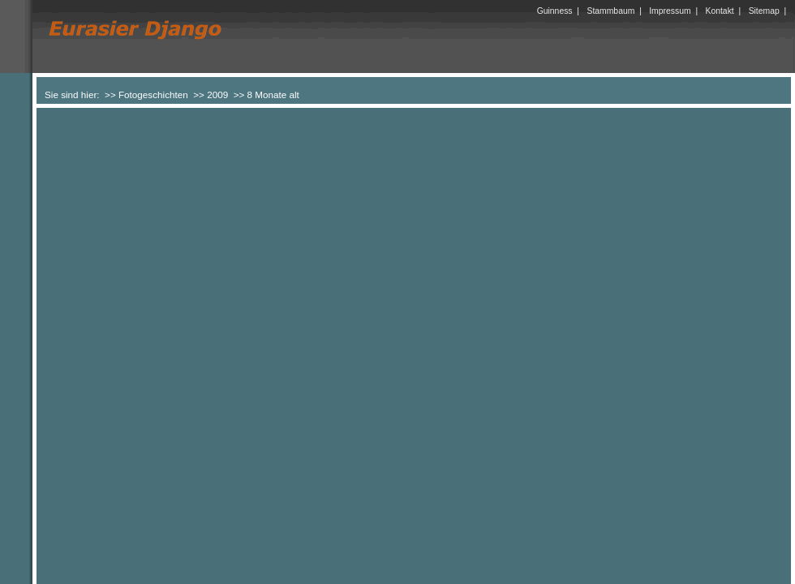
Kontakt (720, 10)
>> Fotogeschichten (146, 94)
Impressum (669, 10)
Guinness (555, 10)
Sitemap (764, 10)
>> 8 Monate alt (266, 94)
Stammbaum (610, 10)
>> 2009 (210, 94)
